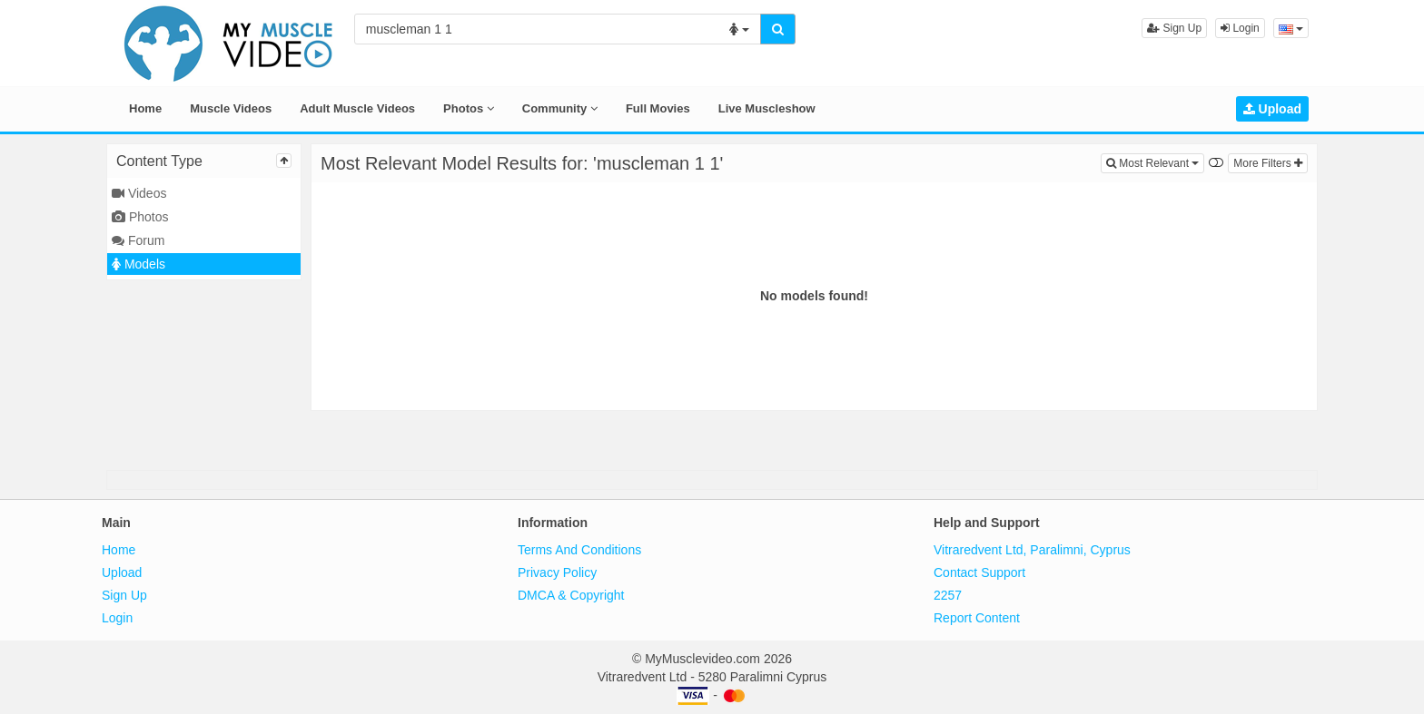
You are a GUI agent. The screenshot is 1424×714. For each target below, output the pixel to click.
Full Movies (658, 108)
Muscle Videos (231, 108)
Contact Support (979, 572)
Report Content (977, 618)
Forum (138, 240)
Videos (139, 193)
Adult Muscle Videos (357, 108)
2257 (948, 595)
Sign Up (1174, 28)
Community (560, 108)
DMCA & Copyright (571, 595)
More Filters (1267, 163)
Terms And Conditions (579, 550)
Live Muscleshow (767, 108)
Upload (1272, 109)
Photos (468, 108)
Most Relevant (1155, 162)
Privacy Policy (557, 572)
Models (138, 264)
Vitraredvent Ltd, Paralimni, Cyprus (1032, 550)
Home (145, 108)
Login (1240, 28)
